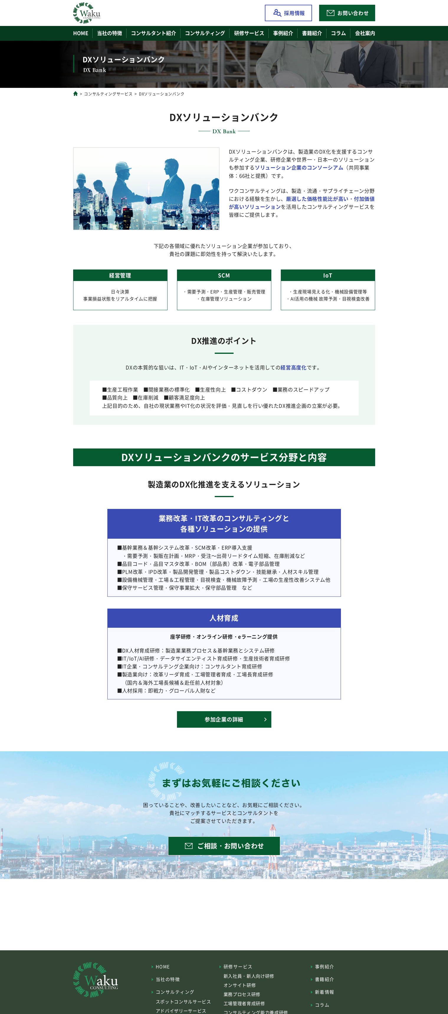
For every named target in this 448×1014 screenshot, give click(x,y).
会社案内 (365, 33)
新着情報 (324, 992)
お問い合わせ (353, 13)
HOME (80, 33)
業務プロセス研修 (242, 994)
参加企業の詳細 (224, 719)
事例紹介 (283, 33)
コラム (338, 33)
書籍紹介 (312, 33)
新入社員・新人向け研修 (249, 976)
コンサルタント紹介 (153, 33)
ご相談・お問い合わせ (230, 845)
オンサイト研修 (240, 985)
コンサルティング (175, 992)
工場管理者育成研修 (244, 1003)
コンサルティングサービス (108, 93)
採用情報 (294, 13)
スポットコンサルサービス (183, 1001)
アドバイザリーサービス (181, 1011)
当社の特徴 (109, 33)
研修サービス (238, 966)
